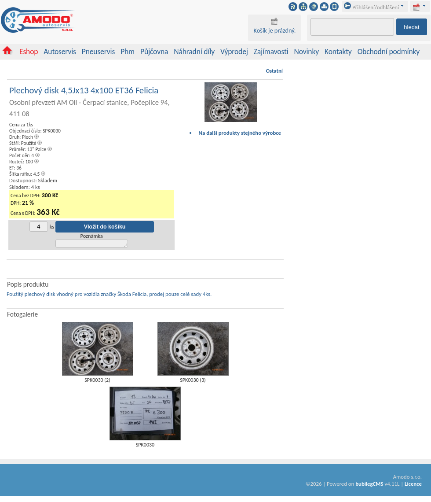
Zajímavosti (271, 51)
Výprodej (234, 51)
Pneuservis (98, 51)
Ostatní (274, 70)
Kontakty (338, 51)
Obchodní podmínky (389, 51)
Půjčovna (154, 51)
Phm (128, 51)
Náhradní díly (194, 51)
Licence (413, 485)
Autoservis (60, 51)
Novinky (306, 51)
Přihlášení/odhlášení (371, 7)
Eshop (28, 51)
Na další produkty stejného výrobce (240, 132)
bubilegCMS (369, 485)
